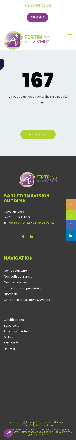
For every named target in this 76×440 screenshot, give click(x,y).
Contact (9, 349)
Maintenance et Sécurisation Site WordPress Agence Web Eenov (46, 433)
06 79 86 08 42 (43, 222)
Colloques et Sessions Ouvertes (27, 300)
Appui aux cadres (16, 331)
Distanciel (11, 294)
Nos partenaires (15, 282)
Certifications (14, 320)
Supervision (12, 325)
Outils (8, 337)
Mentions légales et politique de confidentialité (37, 422)
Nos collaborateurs (18, 276)
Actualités (11, 343)
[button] (8, 433)
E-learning (37, 17)
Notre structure (15, 270)
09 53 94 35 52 (38, 5)
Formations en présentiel (22, 288)
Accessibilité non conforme (38, 425)
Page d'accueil (38, 134)
